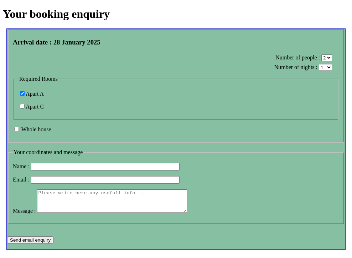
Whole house (36, 129)
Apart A (35, 94)
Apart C (35, 107)
